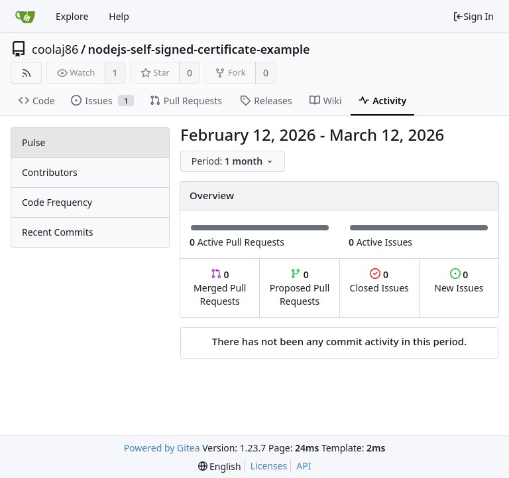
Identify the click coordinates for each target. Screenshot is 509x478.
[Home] (25, 17)
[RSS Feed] (26, 73)
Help (119, 16)
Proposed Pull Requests (300, 287)
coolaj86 (55, 49)
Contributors (50, 172)
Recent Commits (57, 232)
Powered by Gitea (162, 447)
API (303, 465)
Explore (72, 16)
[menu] (234, 162)
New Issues (458, 281)
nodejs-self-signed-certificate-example (199, 49)
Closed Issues (379, 281)
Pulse (33, 142)
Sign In (473, 16)
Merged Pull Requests (220, 287)
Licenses (269, 465)
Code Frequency (57, 202)
